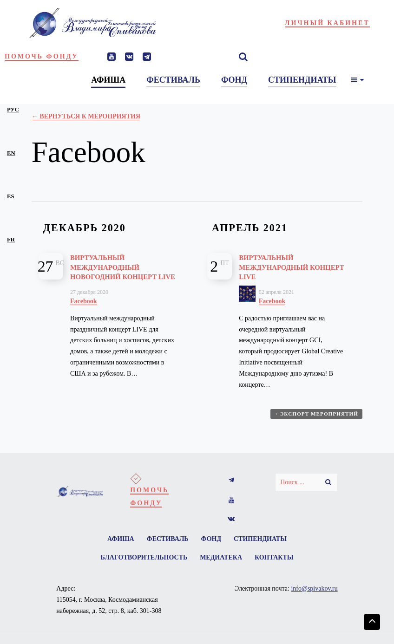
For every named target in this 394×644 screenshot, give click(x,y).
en (11, 153)
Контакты (277, 564)
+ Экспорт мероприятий (317, 420)
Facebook (83, 310)
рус (13, 109)
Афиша (116, 543)
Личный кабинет (327, 23)
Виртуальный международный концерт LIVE (278, 267)
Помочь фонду (42, 56)
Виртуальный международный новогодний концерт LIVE (119, 271)
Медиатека (221, 564)
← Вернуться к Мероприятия (86, 116)
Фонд (213, 543)
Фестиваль (166, 543)
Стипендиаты (264, 543)
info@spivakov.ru (314, 596)
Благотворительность (141, 564)
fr (11, 239)
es (10, 196)
